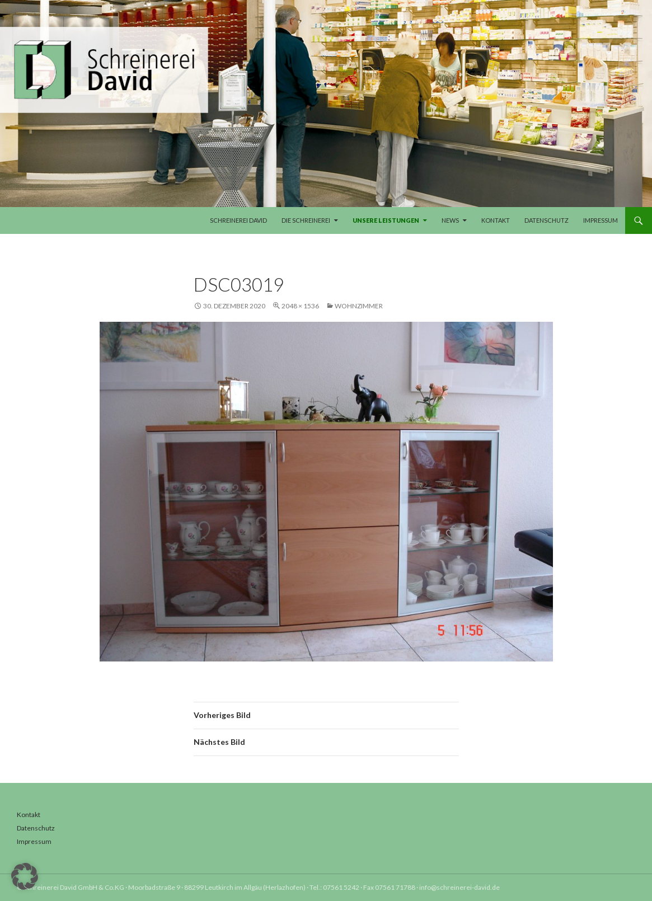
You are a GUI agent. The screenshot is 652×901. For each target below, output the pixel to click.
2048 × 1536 (300, 306)
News (450, 220)
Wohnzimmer (359, 306)
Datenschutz (546, 220)
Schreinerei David (238, 220)
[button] (24, 876)
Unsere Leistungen (386, 220)
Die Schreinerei (306, 220)
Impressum (600, 220)
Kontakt (495, 220)
